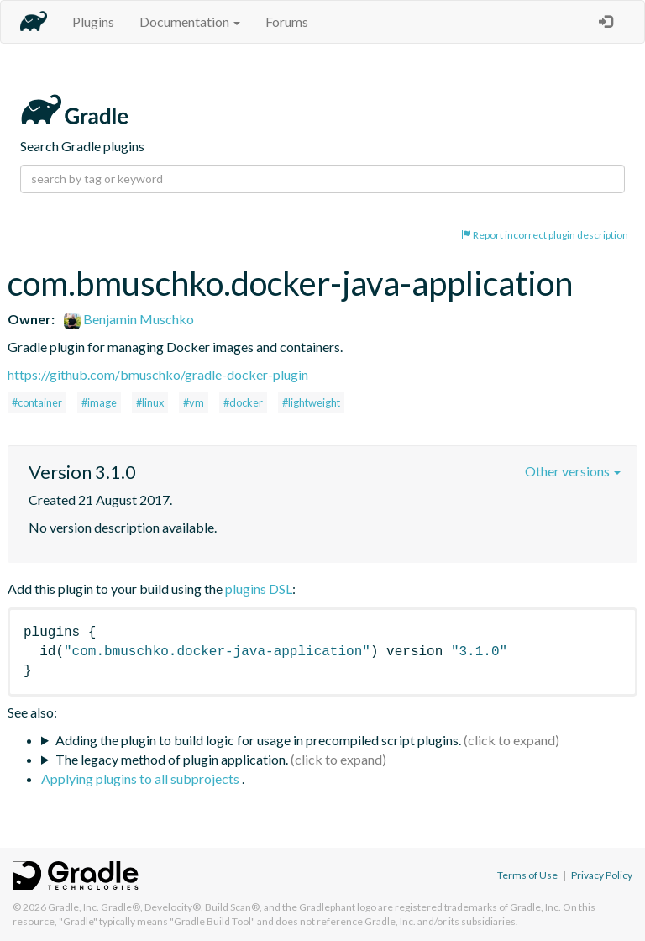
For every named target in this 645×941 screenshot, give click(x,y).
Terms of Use (527, 875)
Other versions (573, 471)
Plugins (93, 21)
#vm (193, 402)
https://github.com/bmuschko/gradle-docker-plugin (158, 374)
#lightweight (311, 402)
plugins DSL (258, 589)
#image (99, 402)
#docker (243, 402)
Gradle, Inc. (73, 907)
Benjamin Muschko (129, 319)
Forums (286, 21)
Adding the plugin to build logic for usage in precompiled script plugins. (258, 740)
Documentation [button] (189, 21)
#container (37, 402)
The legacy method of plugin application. (171, 759)
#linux (150, 402)
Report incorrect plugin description (544, 235)
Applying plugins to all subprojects (141, 778)
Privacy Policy (601, 875)
